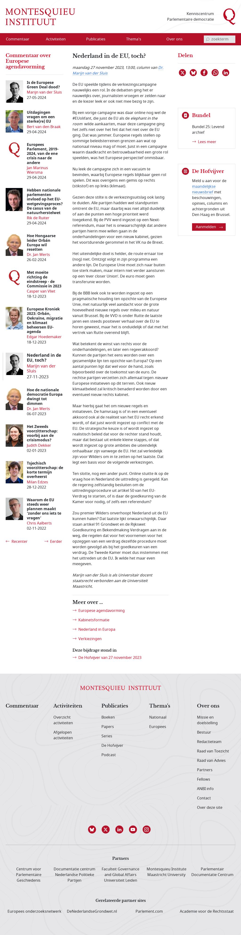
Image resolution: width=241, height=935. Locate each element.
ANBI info (205, 789)
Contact (204, 798)
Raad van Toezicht (213, 751)
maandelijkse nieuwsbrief (204, 189)
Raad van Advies (211, 760)
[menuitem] (20, 39)
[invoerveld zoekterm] (219, 39)
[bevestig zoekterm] (207, 39)
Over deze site (209, 807)
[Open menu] (71, 39)
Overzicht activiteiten (63, 720)
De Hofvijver (112, 745)
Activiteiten (67, 706)
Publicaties (114, 706)
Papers (107, 727)
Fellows (203, 779)
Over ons (208, 706)
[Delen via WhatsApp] (215, 72)
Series (106, 736)
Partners (205, 770)
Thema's (159, 706)
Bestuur (204, 732)
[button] (93, 829)
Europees (157, 727)
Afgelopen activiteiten (63, 735)
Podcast (108, 755)
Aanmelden (209, 227)
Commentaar (22, 706)
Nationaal (157, 717)
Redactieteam (209, 742)
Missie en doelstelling (207, 720)
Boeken (108, 717)
